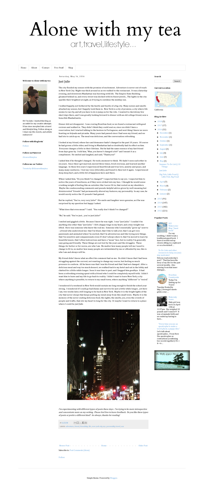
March (163, 186)
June (162, 157)
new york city (97, 426)
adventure (70, 426)
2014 (160, 203)
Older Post (143, 446)
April (162, 182)
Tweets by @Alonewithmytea (35, 169)
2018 (160, 122)
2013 (160, 207)
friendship (84, 426)
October (163, 141)
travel (118, 426)
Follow (62, 457)
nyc (104, 426)
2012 (160, 211)
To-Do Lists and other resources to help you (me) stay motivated (169, 252)
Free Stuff (58, 67)
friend (77, 426)
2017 (160, 125)
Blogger (113, 478)
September (164, 145)
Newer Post (64, 446)
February (164, 190)
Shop (70, 67)
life (90, 426)
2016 (160, 130)
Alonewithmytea (30, 157)
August (163, 149)
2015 (160, 199)
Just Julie (163, 171)
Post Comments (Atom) (80, 450)
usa (122, 426)
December (164, 133)
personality (111, 426)
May (162, 161)
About (34, 67)
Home (23, 67)
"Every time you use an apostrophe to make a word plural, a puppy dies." (168, 326)
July (161, 153)
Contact (45, 67)
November (164, 137)
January (163, 194)
